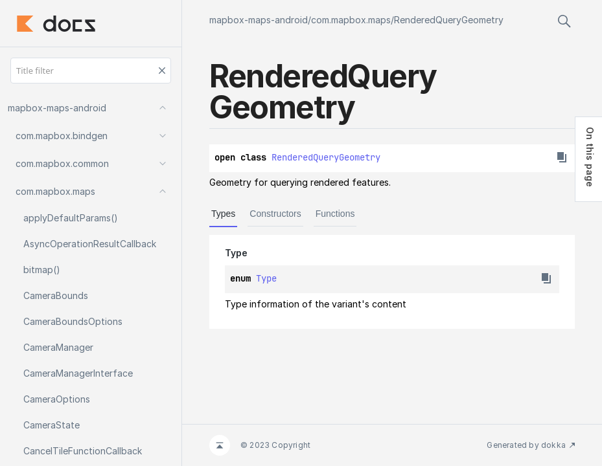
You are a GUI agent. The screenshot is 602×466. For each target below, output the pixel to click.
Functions (335, 213)
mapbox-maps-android (258, 19)
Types (223, 213)
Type (266, 278)
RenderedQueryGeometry (449, 19)
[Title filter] (90, 70)
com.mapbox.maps (351, 19)
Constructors (275, 213)
